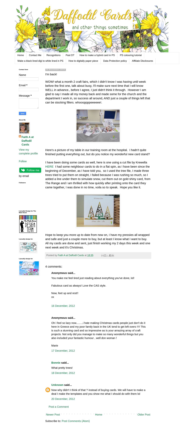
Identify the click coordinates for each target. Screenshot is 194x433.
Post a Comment (59, 406)
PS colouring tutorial (131, 55)
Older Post (144, 414)
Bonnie (55, 362)
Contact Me (35, 55)
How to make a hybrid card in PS (97, 55)
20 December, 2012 (63, 398)
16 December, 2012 (63, 305)
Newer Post (53, 414)
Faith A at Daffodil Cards (28, 141)
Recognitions (53, 55)
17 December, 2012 (63, 350)
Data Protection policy (115, 61)
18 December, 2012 (63, 372)
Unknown (57, 384)
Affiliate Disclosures (142, 61)
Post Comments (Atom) (76, 421)
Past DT (70, 55)
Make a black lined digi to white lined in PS (40, 61)
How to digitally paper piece (83, 61)
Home (20, 55)
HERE (49, 166)
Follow (23, 161)
